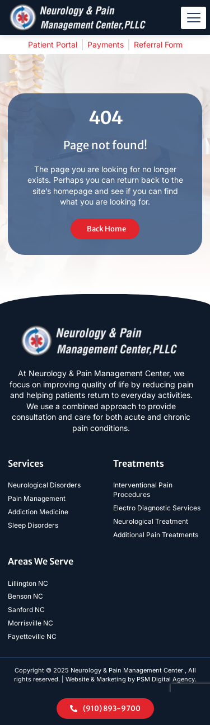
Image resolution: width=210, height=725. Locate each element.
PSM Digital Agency (166, 679)
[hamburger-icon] (193, 18)
